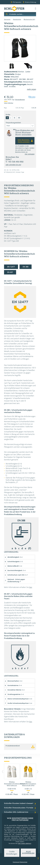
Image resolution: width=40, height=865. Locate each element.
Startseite (7, 19)
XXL (19, 118)
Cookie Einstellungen (11, 852)
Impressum (16, 862)
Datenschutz (23, 862)
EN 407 (10, 272)
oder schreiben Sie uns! (13, 165)
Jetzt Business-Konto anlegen (25, 141)
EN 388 (25, 267)
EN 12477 (11, 267)
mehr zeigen (31, 89)
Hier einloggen (29, 154)
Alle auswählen (28, 852)
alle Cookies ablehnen (24, 843)
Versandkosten (20, 99)
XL (14, 118)
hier (30, 587)
